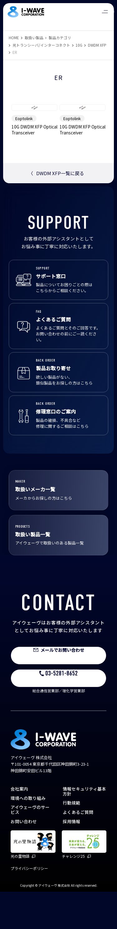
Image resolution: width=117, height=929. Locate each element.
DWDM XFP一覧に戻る (56, 211)
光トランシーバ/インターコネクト (41, 45)
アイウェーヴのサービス (30, 847)
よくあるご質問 (78, 849)
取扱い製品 (34, 37)
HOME (14, 37)
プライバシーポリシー (29, 905)
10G (79, 45)
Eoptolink (24, 156)
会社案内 (19, 826)
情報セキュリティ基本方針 (84, 828)
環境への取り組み (28, 835)
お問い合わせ (24, 859)
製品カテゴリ (60, 37)
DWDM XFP (97, 45)
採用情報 (71, 859)
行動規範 (71, 840)
